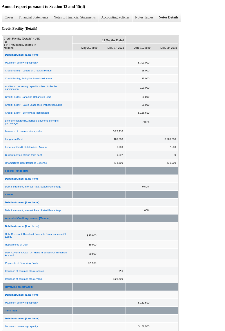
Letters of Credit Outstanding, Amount (26, 147)
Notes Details (168, 17)
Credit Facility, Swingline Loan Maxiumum (28, 78)
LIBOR (9, 194)
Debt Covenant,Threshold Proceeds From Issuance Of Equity (35, 235)
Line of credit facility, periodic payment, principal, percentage (32, 122)
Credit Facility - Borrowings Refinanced (27, 112)
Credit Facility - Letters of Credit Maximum (28, 70)
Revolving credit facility (19, 287)
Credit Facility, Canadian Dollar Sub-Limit (28, 97)
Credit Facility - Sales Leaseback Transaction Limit (33, 105)
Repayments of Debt (16, 244)
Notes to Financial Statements (75, 17)
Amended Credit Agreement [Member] (28, 218)
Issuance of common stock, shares (24, 271)
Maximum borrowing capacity (21, 62)
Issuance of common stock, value (23, 131)
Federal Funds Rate (17, 170)
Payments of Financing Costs (21, 263)
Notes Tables (144, 17)
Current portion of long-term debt (23, 155)
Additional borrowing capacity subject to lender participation (31, 87)
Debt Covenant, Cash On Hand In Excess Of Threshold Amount (36, 253)
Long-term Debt (14, 139)
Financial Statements (33, 17)
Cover (9, 17)
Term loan (11, 310)
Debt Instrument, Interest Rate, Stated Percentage (33, 186)
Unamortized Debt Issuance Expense (26, 163)
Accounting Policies (115, 17)
